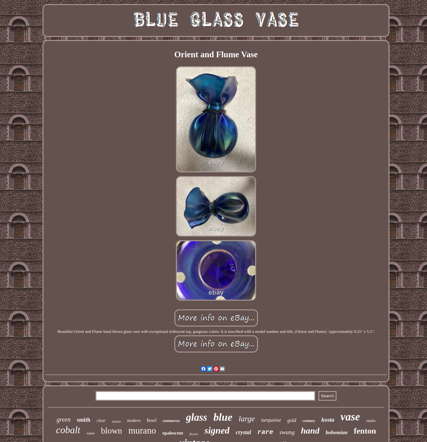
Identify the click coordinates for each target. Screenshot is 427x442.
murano (142, 430)
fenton (365, 430)
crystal (243, 432)
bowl (152, 420)
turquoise (271, 420)
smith (83, 420)
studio (370, 421)
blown (111, 430)
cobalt (68, 429)
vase (350, 417)
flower (193, 434)
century (308, 420)
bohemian (336, 432)
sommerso (171, 420)
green (64, 419)
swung (287, 432)
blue (223, 417)
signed (216, 430)
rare (265, 432)
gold (291, 420)
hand (310, 430)
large (247, 418)
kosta (328, 419)
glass (196, 417)
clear (100, 420)
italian (116, 421)
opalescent (172, 432)
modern (134, 420)
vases (90, 433)
